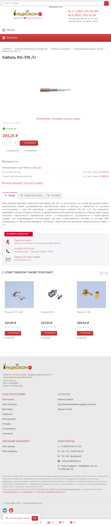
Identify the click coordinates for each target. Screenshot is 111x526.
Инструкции (9, 419)
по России (35, 168)
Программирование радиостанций (77, 404)
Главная (6, 49)
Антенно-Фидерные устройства (31, 49)
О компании (9, 429)
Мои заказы (8, 446)
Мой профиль (9, 451)
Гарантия (7, 414)
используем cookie (19, 518)
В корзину (28, 143)
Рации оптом (65, 409)
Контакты (7, 434)
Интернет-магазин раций (15, 375)
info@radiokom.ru (34, 18)
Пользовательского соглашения (17, 492)
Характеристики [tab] (31, 195)
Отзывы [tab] (53, 195)
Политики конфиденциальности (50, 492)
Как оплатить (9, 404)
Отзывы (6, 424)
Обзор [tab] (10, 195)
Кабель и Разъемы (60, 49)
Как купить (8, 399)
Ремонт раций (65, 399)
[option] (19, 310)
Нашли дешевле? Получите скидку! (23, 183)
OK (35, 518)
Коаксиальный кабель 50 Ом (88, 49)
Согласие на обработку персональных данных (58, 489)
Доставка (7, 409)
